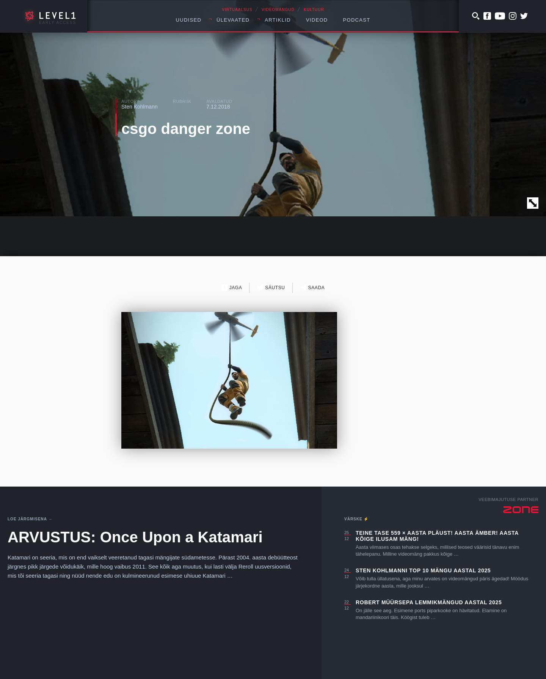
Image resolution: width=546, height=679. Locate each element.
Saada (312, 287)
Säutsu (271, 287)
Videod (317, 20)
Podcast (356, 20)
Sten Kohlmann (139, 107)
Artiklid (278, 20)
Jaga (231, 287)
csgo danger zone (185, 128)
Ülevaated (233, 20)
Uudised (189, 20)
